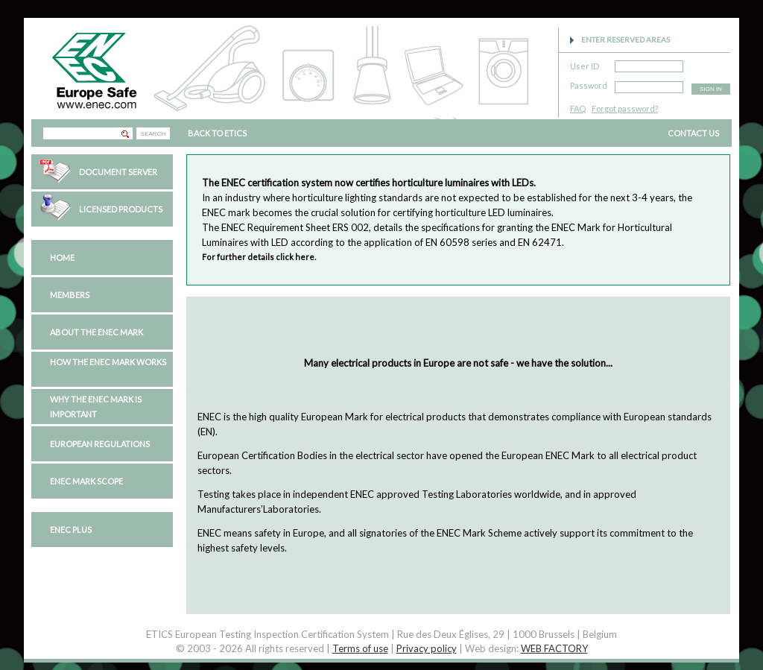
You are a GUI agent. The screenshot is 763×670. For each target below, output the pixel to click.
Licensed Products (120, 209)
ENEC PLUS (71, 529)
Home (62, 257)
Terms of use (360, 648)
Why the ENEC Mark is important (96, 406)
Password (588, 83)
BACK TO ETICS (217, 133)
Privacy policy (426, 648)
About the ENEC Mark (96, 332)
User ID (584, 63)
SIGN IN (711, 89)
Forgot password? (625, 108)
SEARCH (153, 133)
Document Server (118, 172)
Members (69, 295)
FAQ (578, 108)
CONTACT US (693, 133)
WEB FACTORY (554, 648)
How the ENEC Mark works (108, 362)
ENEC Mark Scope (86, 481)
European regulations (100, 444)
